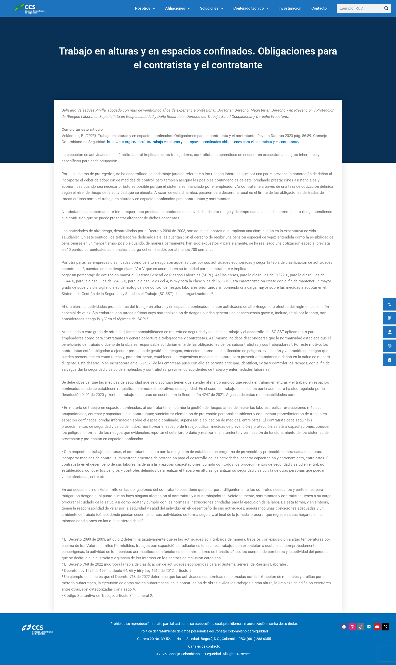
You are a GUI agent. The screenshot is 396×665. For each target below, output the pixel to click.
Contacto (319, 8)
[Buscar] (386, 8)
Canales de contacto (204, 643)
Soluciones (211, 8)
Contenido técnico (250, 8)
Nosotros (145, 8)
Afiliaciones (177, 8)
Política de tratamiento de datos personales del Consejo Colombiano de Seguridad (204, 630)
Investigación (290, 8)
